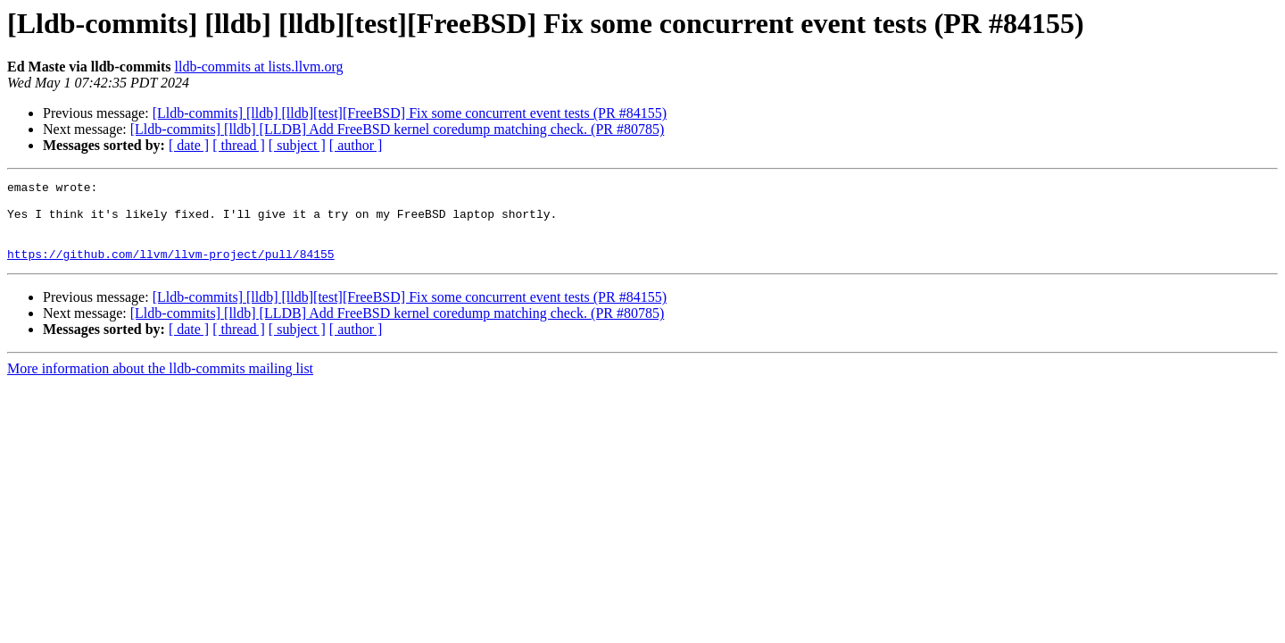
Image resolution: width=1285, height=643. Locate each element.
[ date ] (189, 145)
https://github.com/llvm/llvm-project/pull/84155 (171, 270)
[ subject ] (297, 145)
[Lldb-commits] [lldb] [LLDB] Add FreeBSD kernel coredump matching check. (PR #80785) (397, 129)
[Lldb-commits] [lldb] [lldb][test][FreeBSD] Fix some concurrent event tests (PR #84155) (410, 113)
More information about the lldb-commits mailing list (160, 384)
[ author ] (356, 145)
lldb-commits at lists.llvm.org (259, 66)
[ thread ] (238, 145)
